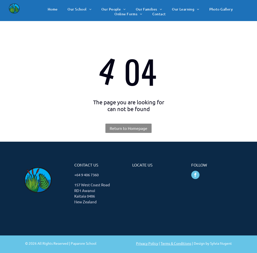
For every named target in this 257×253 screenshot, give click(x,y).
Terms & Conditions (176, 243)
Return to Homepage (128, 128)
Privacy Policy (147, 243)
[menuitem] (53, 9)
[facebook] (195, 175)
